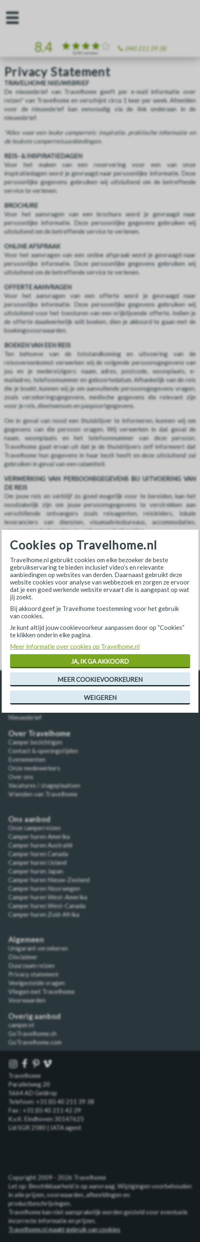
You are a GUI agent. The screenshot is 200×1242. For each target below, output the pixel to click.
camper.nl (21, 1024)
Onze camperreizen (34, 827)
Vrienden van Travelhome (43, 794)
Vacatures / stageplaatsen (44, 785)
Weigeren (100, 697)
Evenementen (26, 759)
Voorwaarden (26, 1000)
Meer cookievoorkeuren (100, 679)
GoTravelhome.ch (32, 1033)
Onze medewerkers (34, 768)
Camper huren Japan (35, 871)
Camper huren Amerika (39, 836)
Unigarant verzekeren (38, 948)
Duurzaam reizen (31, 965)
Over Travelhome (39, 733)
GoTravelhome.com (35, 1042)
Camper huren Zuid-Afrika (43, 914)
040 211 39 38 (145, 48)
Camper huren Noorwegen (44, 888)
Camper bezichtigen (35, 742)
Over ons (20, 776)
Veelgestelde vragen (36, 982)
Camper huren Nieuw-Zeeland (49, 879)
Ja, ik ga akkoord (100, 661)
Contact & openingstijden (43, 750)
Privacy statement (33, 974)
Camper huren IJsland (37, 862)
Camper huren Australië (40, 845)
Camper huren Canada (38, 853)
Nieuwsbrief (25, 717)
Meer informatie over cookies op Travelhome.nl (75, 646)
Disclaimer (23, 956)
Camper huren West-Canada (47, 905)
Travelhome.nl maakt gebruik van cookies (64, 1229)
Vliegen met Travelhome (41, 991)
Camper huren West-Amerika (47, 897)
